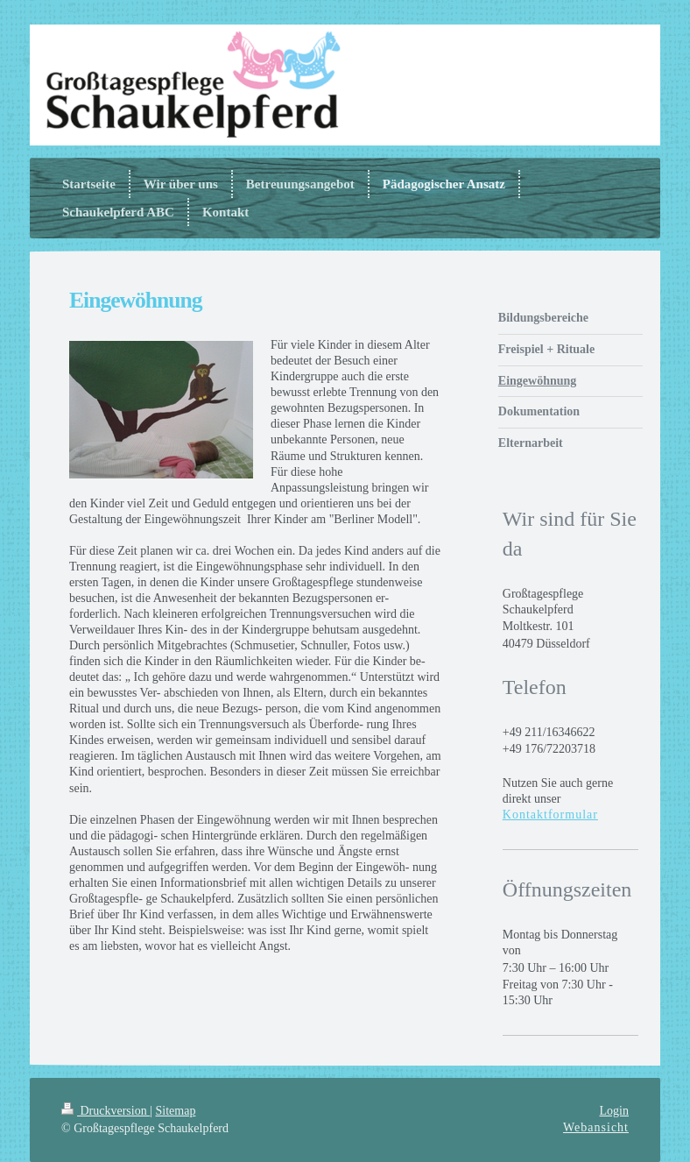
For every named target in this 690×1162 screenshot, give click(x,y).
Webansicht (596, 1127)
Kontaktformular (550, 814)
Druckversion (105, 1110)
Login (614, 1110)
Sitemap (176, 1110)
